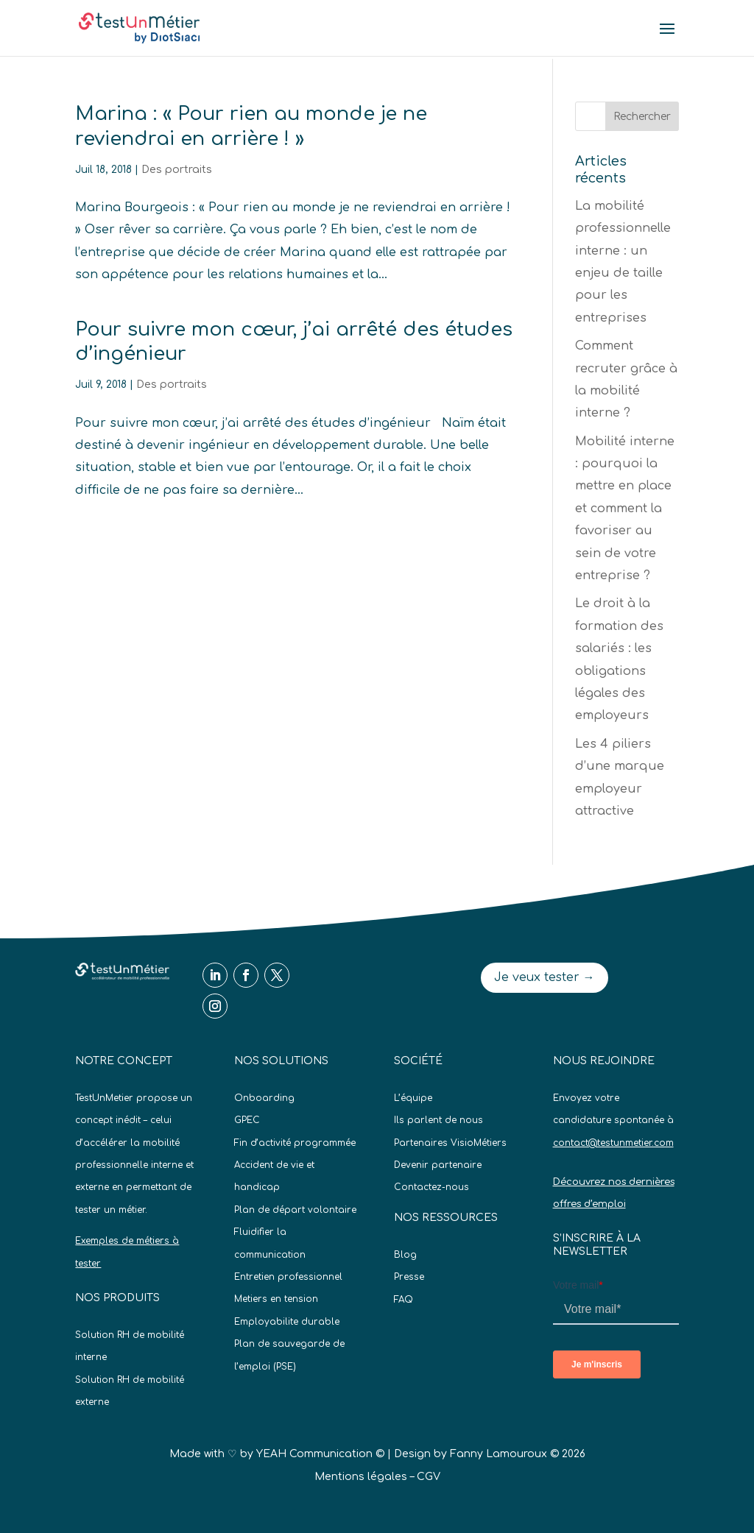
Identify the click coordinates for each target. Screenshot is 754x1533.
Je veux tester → (544, 977)
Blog (405, 1255)
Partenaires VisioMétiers (450, 1143)
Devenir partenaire (438, 1165)
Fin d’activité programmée (295, 1143)
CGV (428, 1476)
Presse (409, 1277)
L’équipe (413, 1098)
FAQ (403, 1300)
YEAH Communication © (320, 1453)
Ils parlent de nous (438, 1120)
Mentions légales (360, 1476)
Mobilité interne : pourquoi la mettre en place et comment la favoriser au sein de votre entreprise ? (624, 508)
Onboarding (264, 1098)
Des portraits (176, 169)
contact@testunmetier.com (613, 1143)
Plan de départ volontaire (295, 1210)
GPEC (247, 1120)
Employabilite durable (286, 1322)
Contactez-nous (431, 1187)
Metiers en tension (276, 1299)
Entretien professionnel (288, 1277)
